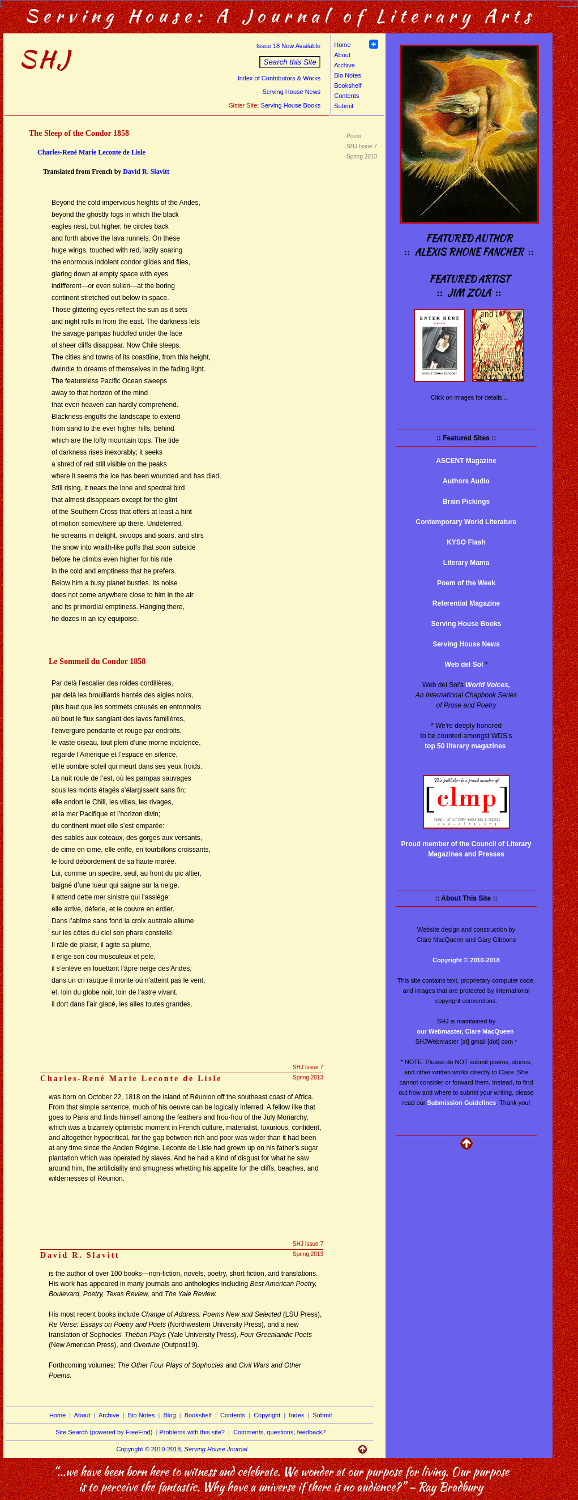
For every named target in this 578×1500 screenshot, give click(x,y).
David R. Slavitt (146, 171)
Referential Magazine (466, 603)
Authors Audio (466, 481)
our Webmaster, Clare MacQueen (465, 1031)
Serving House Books (290, 105)
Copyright (267, 1415)
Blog (170, 1415)
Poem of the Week (466, 583)
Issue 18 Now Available (288, 45)
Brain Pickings (466, 501)
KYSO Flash (466, 542)
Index (296, 1415)
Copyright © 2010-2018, (182, 1449)
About (342, 55)
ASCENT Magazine (466, 461)
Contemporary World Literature (466, 522)
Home (342, 44)
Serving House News (291, 91)
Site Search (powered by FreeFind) (103, 1432)
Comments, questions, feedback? (279, 1432)
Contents (346, 95)
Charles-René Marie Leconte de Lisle (91, 152)
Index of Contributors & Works (279, 78)
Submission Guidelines (461, 1102)
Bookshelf (347, 85)
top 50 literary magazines (465, 746)
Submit (343, 105)
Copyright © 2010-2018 (466, 960)
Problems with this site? (192, 1432)
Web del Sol (464, 664)
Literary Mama (466, 563)
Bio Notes (347, 75)
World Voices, (487, 685)
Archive (344, 65)
